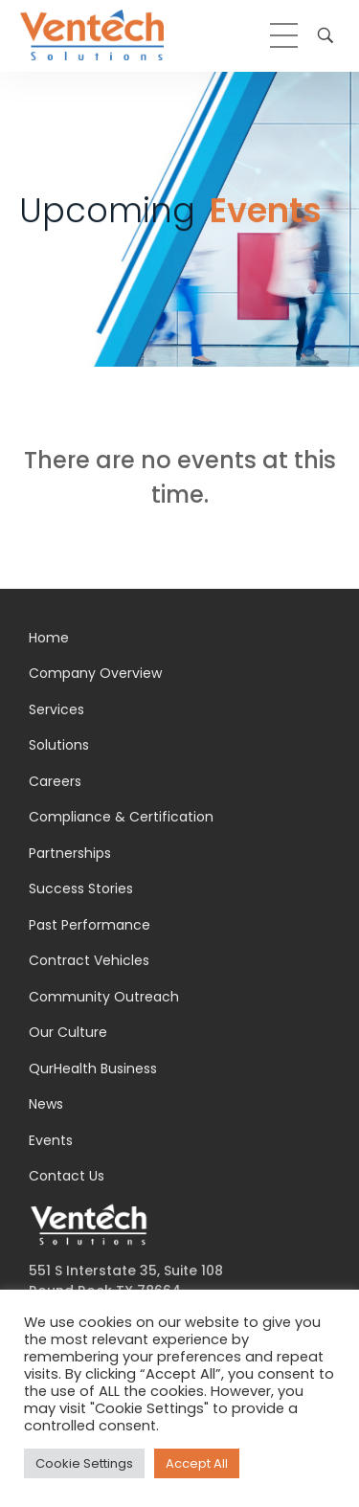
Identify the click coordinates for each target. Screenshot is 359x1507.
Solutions (59, 744)
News (46, 1103)
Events (51, 1140)
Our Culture (68, 1032)
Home (49, 637)
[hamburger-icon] (283, 35)
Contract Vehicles (89, 960)
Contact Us (66, 1175)
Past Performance (89, 924)
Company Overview (95, 673)
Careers (55, 781)
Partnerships (70, 853)
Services (56, 709)
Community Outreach (104, 996)
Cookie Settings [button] (84, 1463)
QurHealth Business (93, 1068)
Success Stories (81, 888)
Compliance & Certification (121, 816)
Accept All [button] (197, 1463)
